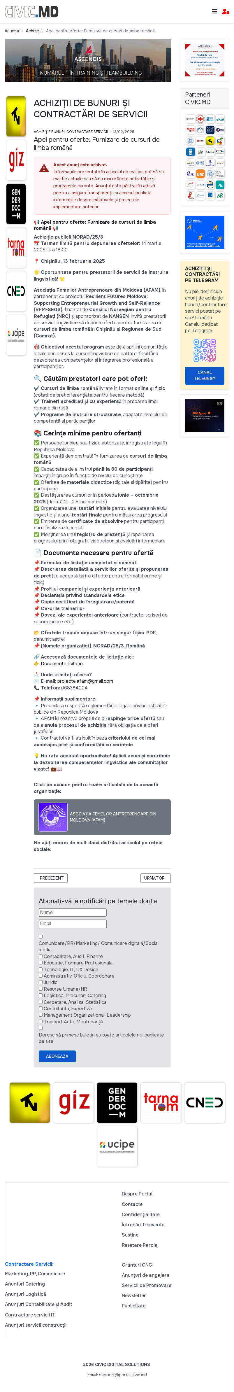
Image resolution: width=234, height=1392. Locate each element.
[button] (225, 11)
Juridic (50, 982)
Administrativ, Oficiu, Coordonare (79, 976)
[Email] (73, 924)
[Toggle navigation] (214, 11)
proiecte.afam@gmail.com (85, 681)
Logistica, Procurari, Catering (75, 995)
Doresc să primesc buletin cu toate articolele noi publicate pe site (101, 1038)
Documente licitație (62, 664)
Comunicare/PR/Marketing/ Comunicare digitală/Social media (99, 946)
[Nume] (73, 912)
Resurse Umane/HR (65, 989)
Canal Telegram (205, 375)
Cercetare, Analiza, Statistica (75, 1002)
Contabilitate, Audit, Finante (73, 956)
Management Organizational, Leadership (87, 1015)
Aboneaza (57, 1056)
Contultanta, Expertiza (68, 1009)
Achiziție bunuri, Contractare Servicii (71, 131)
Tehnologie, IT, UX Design (71, 969)
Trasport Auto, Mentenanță (73, 1022)
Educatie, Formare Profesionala (78, 963)
